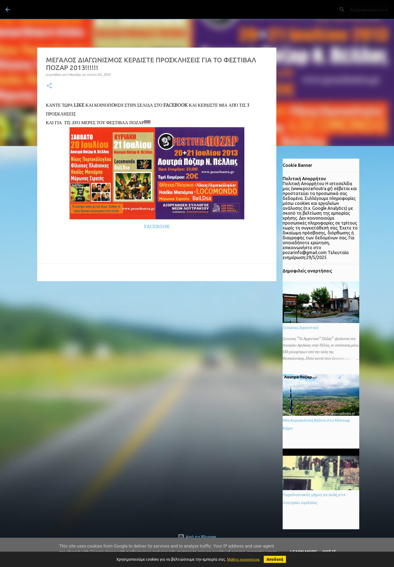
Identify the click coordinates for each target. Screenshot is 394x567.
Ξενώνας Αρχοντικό (300, 327)
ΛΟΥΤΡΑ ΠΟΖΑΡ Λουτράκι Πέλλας (80, 9)
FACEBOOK (157, 226)
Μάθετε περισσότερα (243, 559)
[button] (49, 86)
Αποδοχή (274, 559)
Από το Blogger (197, 536)
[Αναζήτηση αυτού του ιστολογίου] (361, 9)
